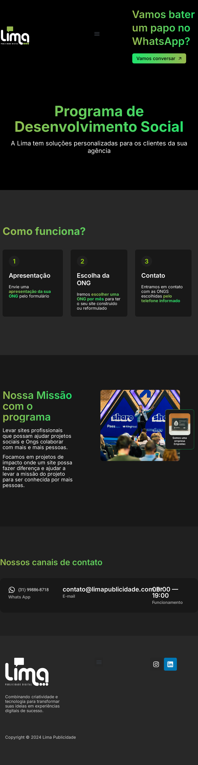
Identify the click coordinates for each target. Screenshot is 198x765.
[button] (97, 33)
